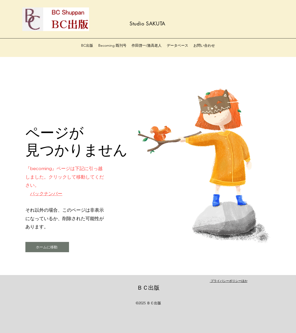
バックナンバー (46, 194)
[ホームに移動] (47, 247)
